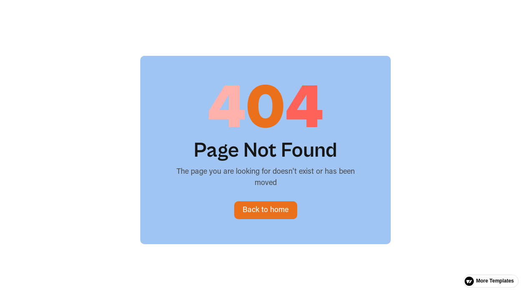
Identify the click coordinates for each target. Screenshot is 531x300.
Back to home (266, 210)
